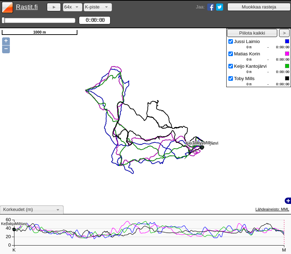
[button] (259, 7)
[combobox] (72, 7)
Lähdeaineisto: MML (272, 209)
